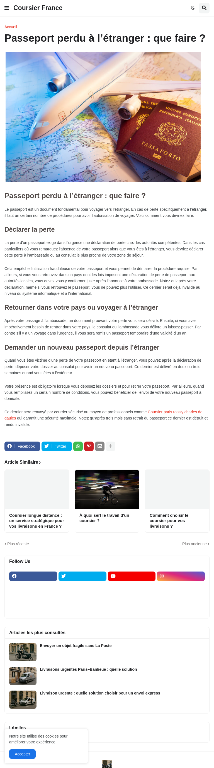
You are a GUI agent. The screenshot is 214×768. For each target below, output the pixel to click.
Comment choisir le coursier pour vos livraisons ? (169, 520)
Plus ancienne (194, 544)
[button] (6, 8)
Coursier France (37, 7)
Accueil (10, 27)
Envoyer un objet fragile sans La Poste (76, 645)
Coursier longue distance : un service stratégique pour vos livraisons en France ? (36, 520)
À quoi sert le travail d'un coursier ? (104, 518)
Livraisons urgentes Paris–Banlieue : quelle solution (88, 669)
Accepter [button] (22, 754)
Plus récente (18, 544)
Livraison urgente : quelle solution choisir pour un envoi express (100, 693)
